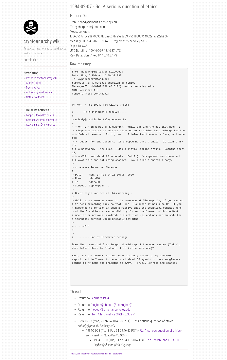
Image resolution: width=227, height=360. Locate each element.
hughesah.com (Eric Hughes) (111, 305)
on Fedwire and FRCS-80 (163, 340)
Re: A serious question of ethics (160, 330)
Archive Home (33, 82)
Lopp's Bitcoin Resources (40, 115)
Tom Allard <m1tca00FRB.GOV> (113, 314)
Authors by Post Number (39, 92)
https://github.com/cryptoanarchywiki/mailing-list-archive (96, 353)
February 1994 (100, 298)
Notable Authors (35, 97)
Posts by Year (33, 87)
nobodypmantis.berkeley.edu (111, 309)
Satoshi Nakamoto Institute (41, 119)
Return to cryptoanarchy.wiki (41, 78)
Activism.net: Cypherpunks (40, 124)
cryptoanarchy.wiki (42, 41)
